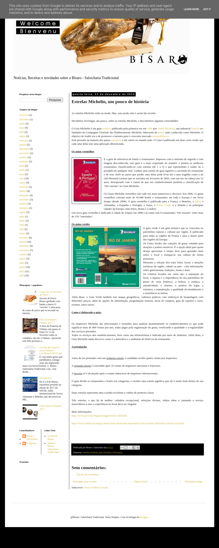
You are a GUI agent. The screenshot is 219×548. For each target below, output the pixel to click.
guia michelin (105, 452)
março (22, 136)
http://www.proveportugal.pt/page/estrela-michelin (99, 415)
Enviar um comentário (88, 474)
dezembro (24, 119)
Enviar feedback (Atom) (96, 487)
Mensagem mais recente (85, 481)
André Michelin (166, 128)
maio (21, 127)
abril (21, 132)
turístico (106, 128)
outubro (23, 157)
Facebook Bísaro (52, 437)
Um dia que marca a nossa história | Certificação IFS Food (50, 350)
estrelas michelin (90, 452)
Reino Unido (164, 205)
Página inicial (141, 481)
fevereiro (23, 115)
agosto (22, 212)
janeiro (22, 144)
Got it (207, 9)
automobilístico (160, 136)
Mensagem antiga (193, 481)
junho (22, 123)
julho (22, 165)
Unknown (31, 443)
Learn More (191, 9)
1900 (149, 128)
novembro (24, 153)
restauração (117, 452)
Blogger (144, 517)
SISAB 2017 (45, 378)
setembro (24, 161)
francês (195, 128)
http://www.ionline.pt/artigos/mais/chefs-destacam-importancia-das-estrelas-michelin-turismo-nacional (128, 423)
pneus (161, 132)
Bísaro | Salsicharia (32, 437)
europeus (116, 140)
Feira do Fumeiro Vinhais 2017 (48, 321)
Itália (197, 201)
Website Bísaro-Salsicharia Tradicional (53, 448)
